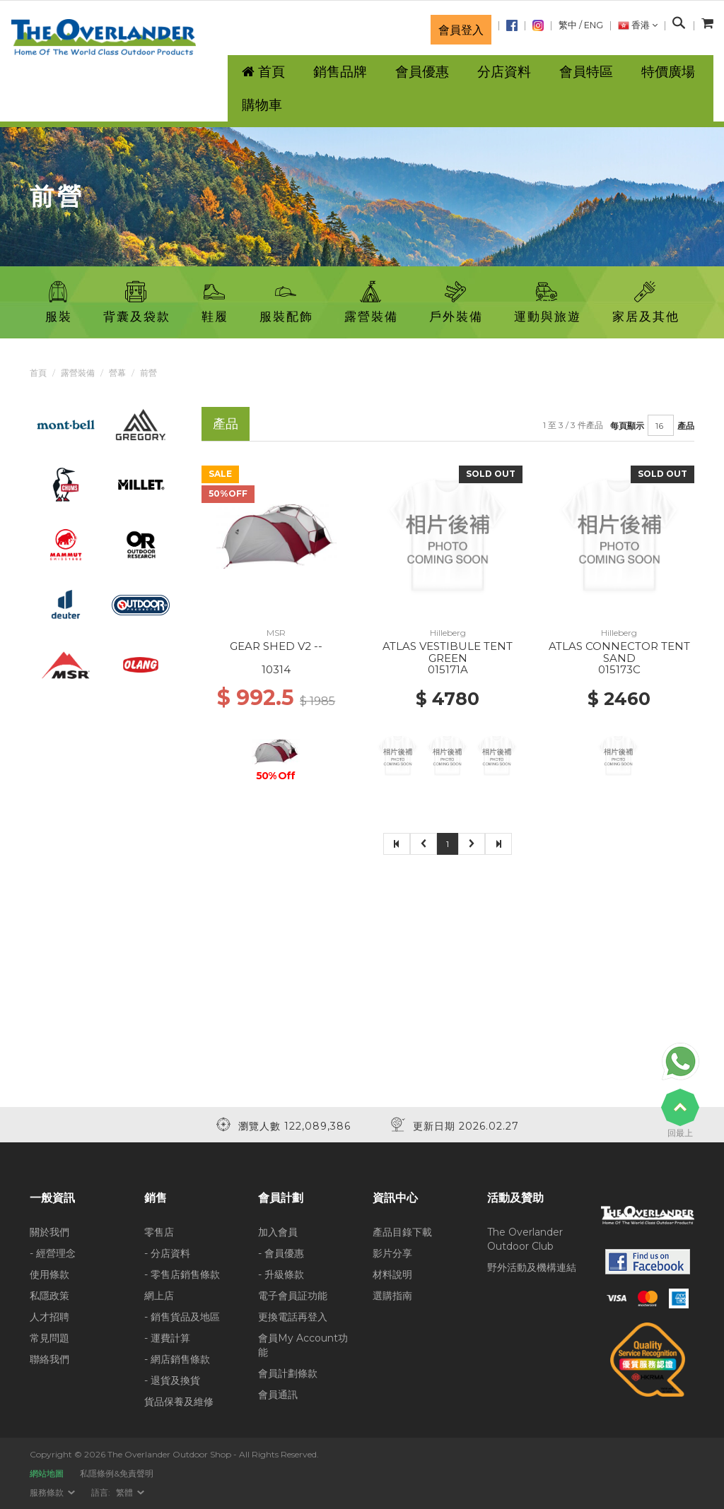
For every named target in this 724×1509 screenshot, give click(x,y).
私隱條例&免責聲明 (116, 1473)
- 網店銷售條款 (177, 1359)
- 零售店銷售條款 (182, 1274)
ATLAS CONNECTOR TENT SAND (619, 652)
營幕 (117, 372)
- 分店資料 (167, 1253)
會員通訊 (278, 1394)
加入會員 (278, 1232)
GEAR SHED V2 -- (276, 646)
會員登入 (461, 30)
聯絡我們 (49, 1359)
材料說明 (392, 1274)
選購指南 (392, 1295)
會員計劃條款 (287, 1373)
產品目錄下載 (402, 1232)
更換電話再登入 (292, 1316)
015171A (448, 669)
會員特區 (586, 72)
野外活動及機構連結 (531, 1267)
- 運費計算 (167, 1338)
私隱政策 (49, 1295)
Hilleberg (448, 632)
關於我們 (49, 1232)
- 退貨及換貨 (172, 1380)
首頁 (38, 372)
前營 (148, 372)
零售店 (159, 1232)
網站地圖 (47, 1473)
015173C (619, 669)
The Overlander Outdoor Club (525, 1239)
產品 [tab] (225, 423)
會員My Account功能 (303, 1345)
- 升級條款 (281, 1274)
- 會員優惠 (281, 1253)
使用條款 (49, 1274)
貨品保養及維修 (179, 1401)
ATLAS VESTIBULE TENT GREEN (448, 652)
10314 (276, 669)
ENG (593, 25)
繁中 (568, 25)
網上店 (159, 1295)
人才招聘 (49, 1316)
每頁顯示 (627, 425)
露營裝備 (78, 372)
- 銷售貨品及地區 (182, 1316)
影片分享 (392, 1253)
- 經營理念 (53, 1253)
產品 (685, 425)
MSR (276, 632)
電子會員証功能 (292, 1295)
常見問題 (49, 1338)
